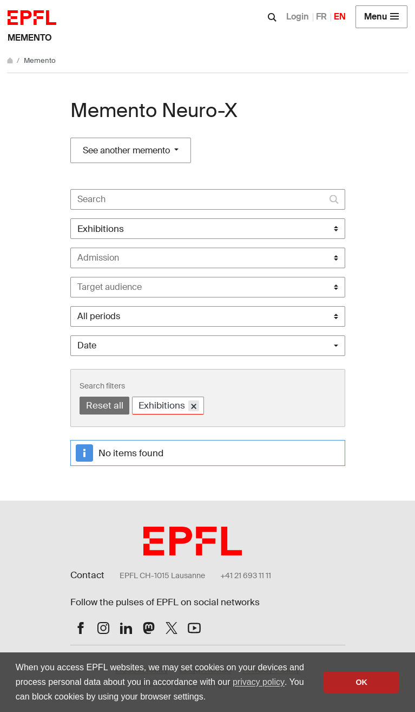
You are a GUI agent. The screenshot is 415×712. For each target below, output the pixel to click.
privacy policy (259, 682)
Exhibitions (169, 405)
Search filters (102, 386)
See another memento (127, 150)
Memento (30, 37)
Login (297, 16)
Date (86, 345)
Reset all (104, 405)
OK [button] (361, 682)
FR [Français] (321, 16)
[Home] (11, 60)
